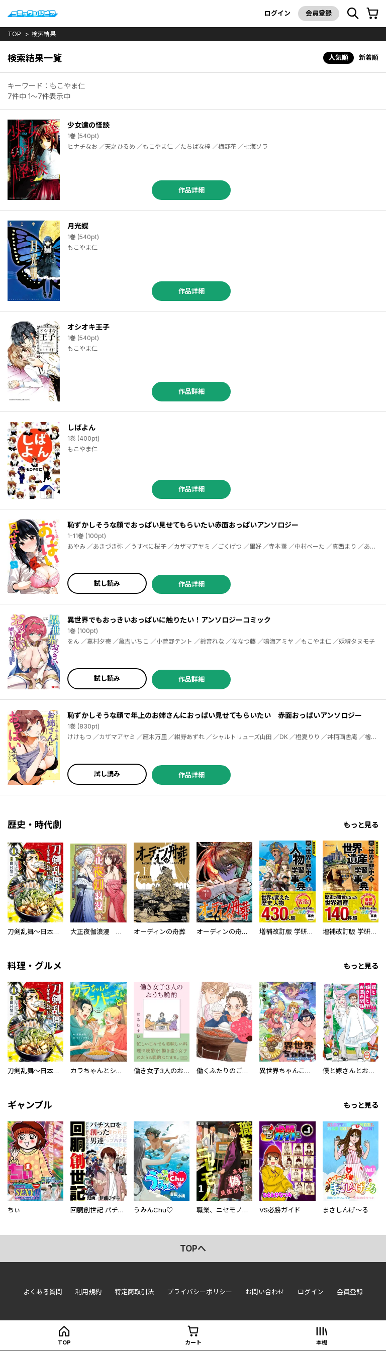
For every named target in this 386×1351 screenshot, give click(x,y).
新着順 (368, 57)
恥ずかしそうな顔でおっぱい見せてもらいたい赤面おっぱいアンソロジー (183, 525)
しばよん (81, 427)
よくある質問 (42, 1292)
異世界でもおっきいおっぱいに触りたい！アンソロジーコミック (169, 619)
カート (193, 1342)
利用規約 (88, 1292)
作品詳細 (191, 190)
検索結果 (44, 34)
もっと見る (360, 824)
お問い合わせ (264, 1292)
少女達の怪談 (88, 125)
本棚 (321, 1342)
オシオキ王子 (88, 327)
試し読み (107, 583)
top (14, 34)
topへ (193, 1248)
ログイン (277, 13)
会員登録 (319, 13)
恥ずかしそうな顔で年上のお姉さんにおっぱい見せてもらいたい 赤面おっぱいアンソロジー (214, 715)
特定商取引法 (134, 1292)
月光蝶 (77, 226)
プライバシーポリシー (199, 1292)
